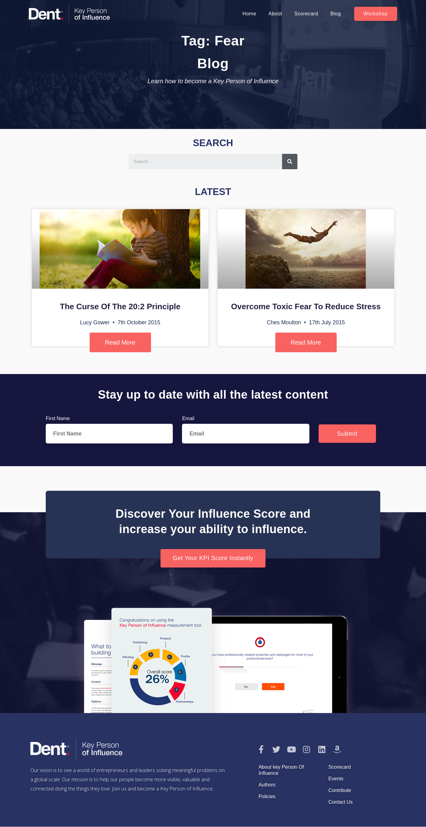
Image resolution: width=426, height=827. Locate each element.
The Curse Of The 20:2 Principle (120, 306)
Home (249, 13)
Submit (347, 433)
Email (188, 418)
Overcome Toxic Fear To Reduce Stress (306, 306)
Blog (336, 13)
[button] (375, 14)
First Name (58, 418)
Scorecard (306, 13)
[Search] (289, 161)
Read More (120, 342)
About (275, 13)
